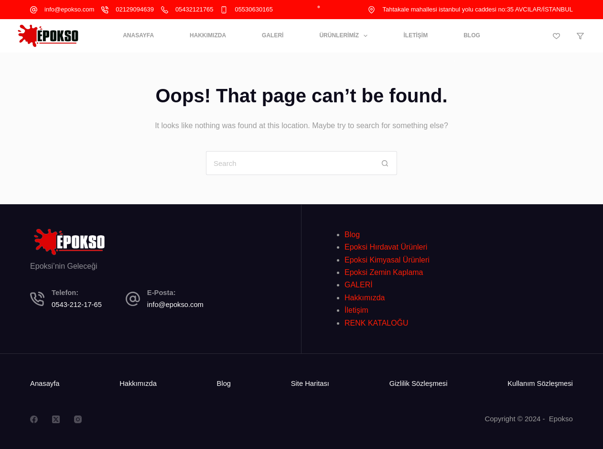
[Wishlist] (556, 36)
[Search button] (385, 163)
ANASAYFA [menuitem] (138, 35)
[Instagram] (78, 419)
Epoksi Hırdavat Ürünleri (386, 247)
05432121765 (194, 9)
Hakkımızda (365, 298)
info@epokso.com (69, 9)
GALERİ (359, 285)
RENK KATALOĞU (377, 323)
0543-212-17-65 (77, 304)
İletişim (356, 310)
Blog (352, 234)
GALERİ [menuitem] (272, 35)
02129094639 (135, 9)
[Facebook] (34, 419)
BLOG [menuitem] (471, 35)
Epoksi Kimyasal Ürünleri (387, 260)
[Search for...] (289, 163)
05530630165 (254, 9)
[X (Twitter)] (56, 419)
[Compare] (580, 36)
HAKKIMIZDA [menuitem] (208, 35)
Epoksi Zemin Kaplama (384, 272)
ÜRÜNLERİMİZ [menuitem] (345, 36)
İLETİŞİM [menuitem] (415, 35)
